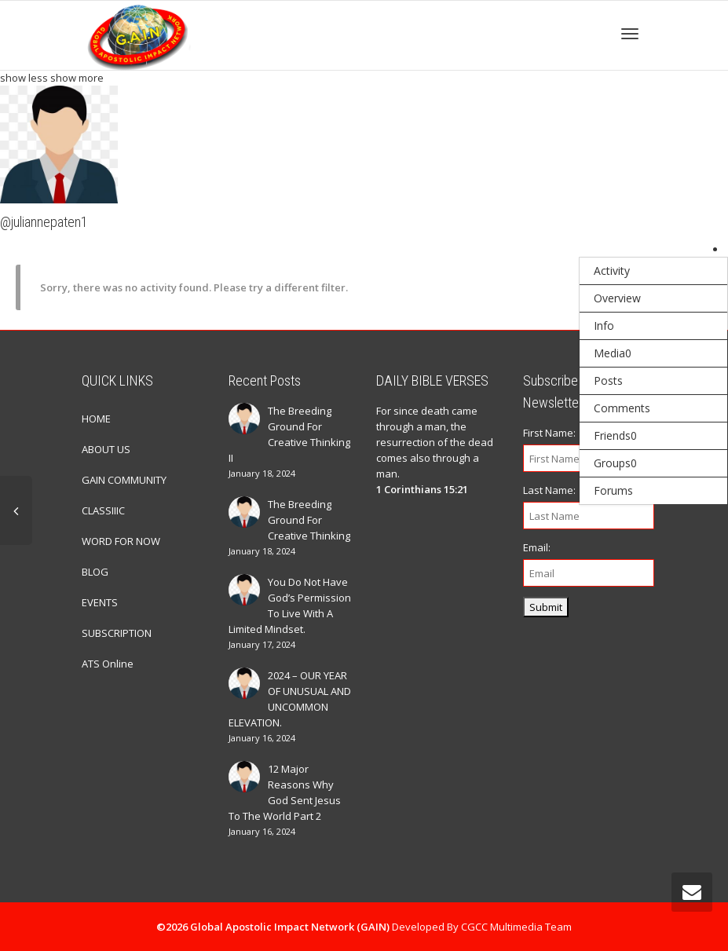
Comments (622, 408)
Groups (615, 462)
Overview (617, 298)
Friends (615, 435)
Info (604, 325)
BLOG (95, 572)
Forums (613, 490)
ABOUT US (106, 449)
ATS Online (108, 664)
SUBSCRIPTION (117, 633)
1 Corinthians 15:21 (422, 489)
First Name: (549, 433)
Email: (537, 547)
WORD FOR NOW (121, 541)
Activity (612, 270)
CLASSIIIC (103, 510)
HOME (96, 418)
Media (612, 353)
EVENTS (100, 602)
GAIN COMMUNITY (124, 480)
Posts (608, 380)
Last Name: (549, 490)
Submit (545, 607)
